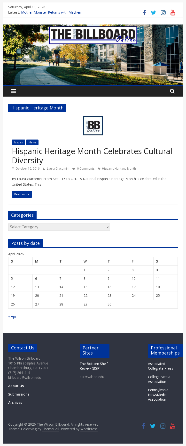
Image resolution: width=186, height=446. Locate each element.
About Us (16, 385)
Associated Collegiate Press (160, 366)
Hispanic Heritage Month (119, 168)
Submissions (18, 394)
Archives (15, 402)
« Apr (12, 316)
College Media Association (159, 379)
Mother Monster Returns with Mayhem (51, 12)
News (32, 142)
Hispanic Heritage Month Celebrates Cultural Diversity (92, 155)
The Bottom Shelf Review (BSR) (94, 366)
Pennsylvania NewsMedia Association (158, 395)
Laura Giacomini (58, 168)
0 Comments (83, 168)
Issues (18, 142)
